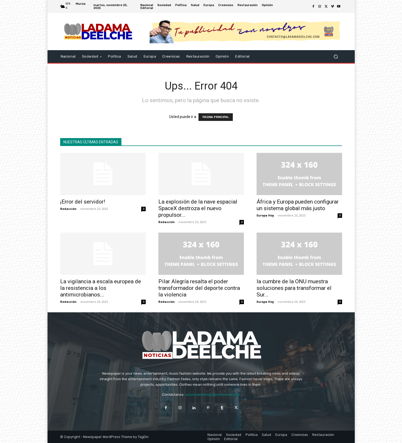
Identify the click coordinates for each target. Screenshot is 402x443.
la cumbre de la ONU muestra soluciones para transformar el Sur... (294, 288)
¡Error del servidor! (82, 202)
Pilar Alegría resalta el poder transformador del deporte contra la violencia (199, 288)
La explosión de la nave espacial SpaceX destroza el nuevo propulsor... (197, 208)
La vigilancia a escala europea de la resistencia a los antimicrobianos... (100, 288)
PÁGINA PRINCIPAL (215, 117)
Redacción (68, 209)
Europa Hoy (265, 215)
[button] (336, 56)
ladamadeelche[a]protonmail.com (212, 395)
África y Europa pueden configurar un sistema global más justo (298, 205)
